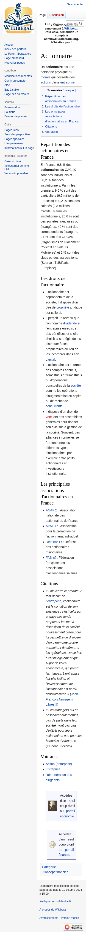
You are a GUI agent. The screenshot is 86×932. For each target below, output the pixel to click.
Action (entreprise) (59, 764)
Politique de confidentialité (55, 901)
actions (46, 82)
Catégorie (49, 867)
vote (49, 417)
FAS (49, 557)
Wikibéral (71, 28)
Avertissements (48, 918)
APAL (50, 526)
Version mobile (70, 918)
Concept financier (55, 872)
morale (45, 77)
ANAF (50, 510)
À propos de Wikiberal (52, 909)
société (76, 385)
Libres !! (51, 704)
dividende (70, 323)
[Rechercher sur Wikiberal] (75, 23)
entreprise (67, 82)
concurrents (54, 406)
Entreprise (53, 769)
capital (50, 359)
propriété (62, 307)
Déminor (52, 542)
